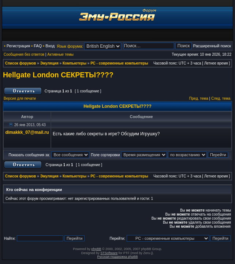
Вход (50, 46)
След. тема (220, 98)
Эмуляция (49, 63)
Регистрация (18, 46)
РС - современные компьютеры (119, 63)
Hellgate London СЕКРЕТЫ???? (58, 75)
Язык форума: (70, 46)
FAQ (38, 46)
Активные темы (60, 54)
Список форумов (20, 63)
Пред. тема (198, 98)
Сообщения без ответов (24, 54)
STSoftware (109, 253)
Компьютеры (74, 63)
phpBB (96, 249)
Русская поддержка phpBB (117, 256)
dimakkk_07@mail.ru (27, 132)
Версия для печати (20, 98)
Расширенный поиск (212, 46)
